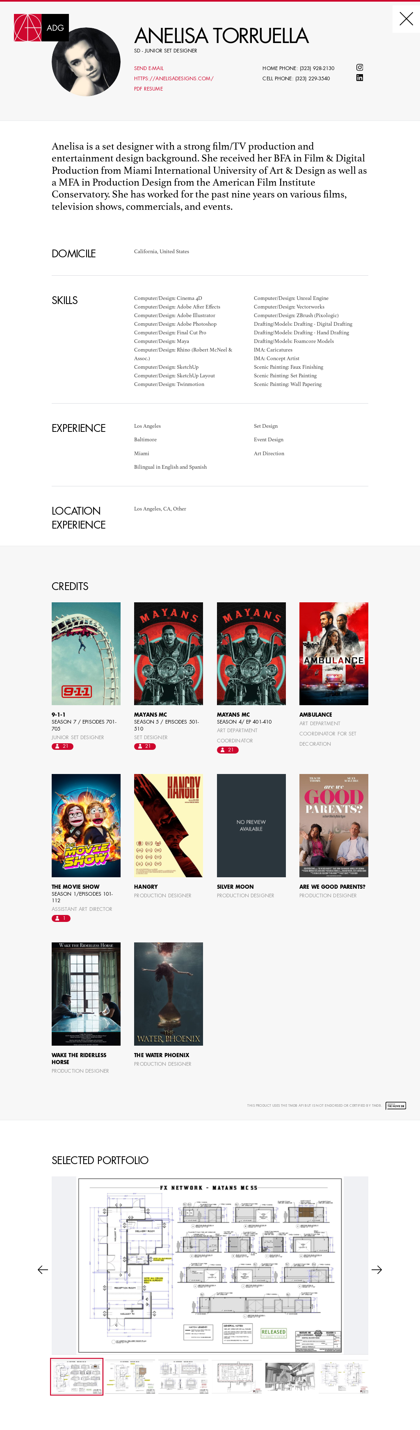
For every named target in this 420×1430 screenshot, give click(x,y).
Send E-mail (149, 68)
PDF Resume (148, 89)
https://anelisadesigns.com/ (174, 79)
